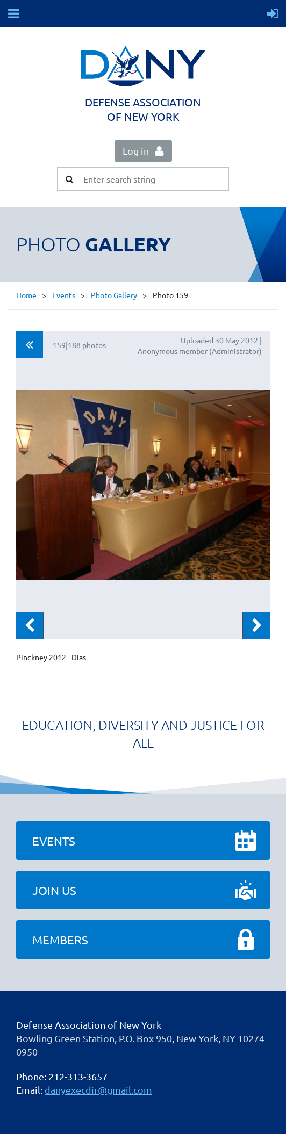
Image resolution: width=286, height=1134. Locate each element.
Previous (29, 625)
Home (26, 295)
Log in (136, 150)
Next (256, 625)
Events (64, 295)
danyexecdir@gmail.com (98, 1089)
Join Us (54, 890)
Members (60, 940)
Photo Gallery (114, 295)
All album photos (29, 344)
